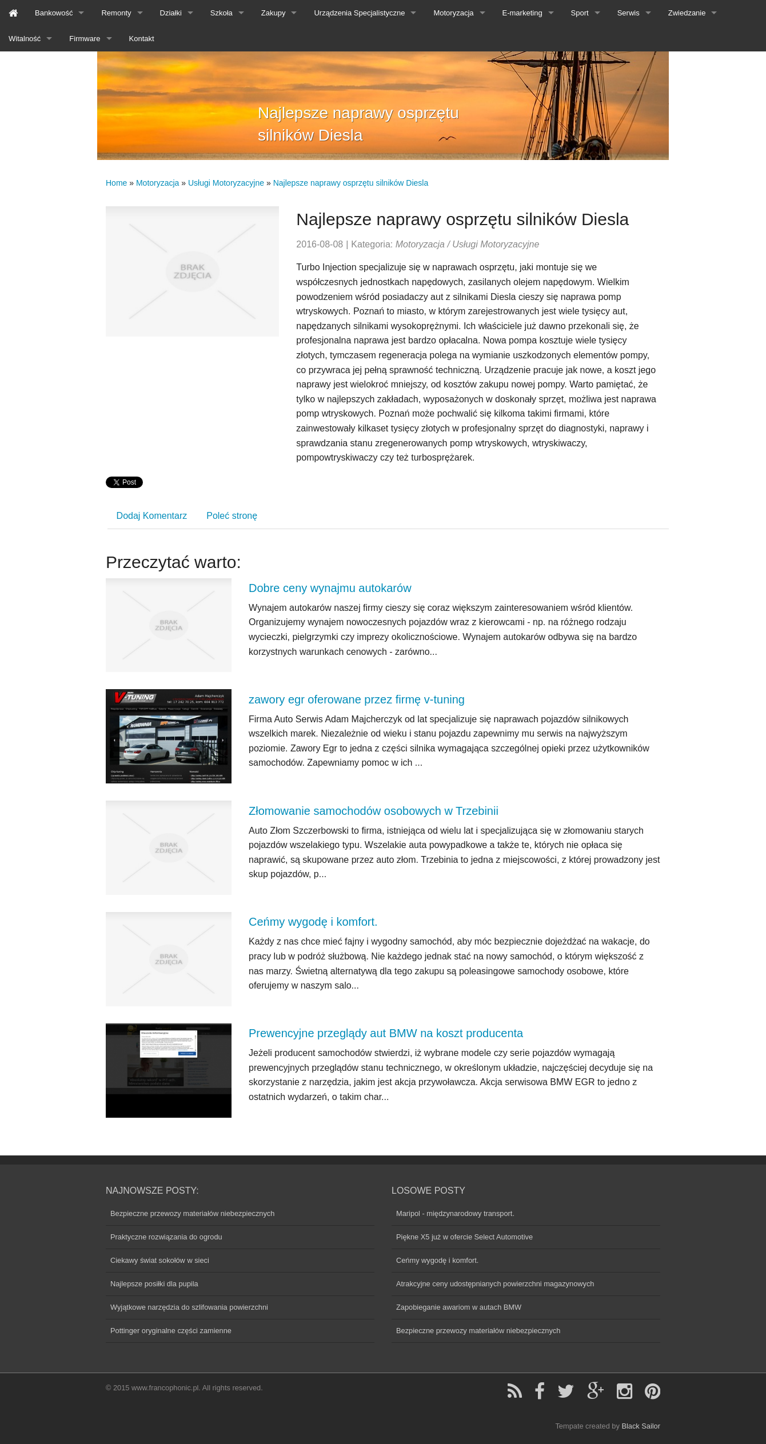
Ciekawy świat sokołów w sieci (159, 1260)
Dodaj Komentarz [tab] (152, 516)
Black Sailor (640, 1426)
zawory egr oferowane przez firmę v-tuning (357, 699)
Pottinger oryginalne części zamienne (171, 1330)
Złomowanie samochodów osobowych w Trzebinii (373, 811)
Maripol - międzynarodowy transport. (455, 1213)
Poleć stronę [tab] (231, 516)
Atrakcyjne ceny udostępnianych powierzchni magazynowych (495, 1283)
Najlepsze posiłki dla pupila (154, 1283)
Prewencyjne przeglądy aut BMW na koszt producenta (386, 1033)
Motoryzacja (157, 182)
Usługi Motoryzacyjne (226, 182)
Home (116, 182)
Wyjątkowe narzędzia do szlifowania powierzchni (189, 1307)
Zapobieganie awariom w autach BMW (458, 1307)
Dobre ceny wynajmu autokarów (330, 588)
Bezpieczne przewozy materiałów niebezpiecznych (192, 1213)
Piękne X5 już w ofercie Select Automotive (464, 1237)
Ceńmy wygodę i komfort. (313, 921)
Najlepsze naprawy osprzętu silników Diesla (351, 182)
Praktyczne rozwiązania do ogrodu (166, 1237)
